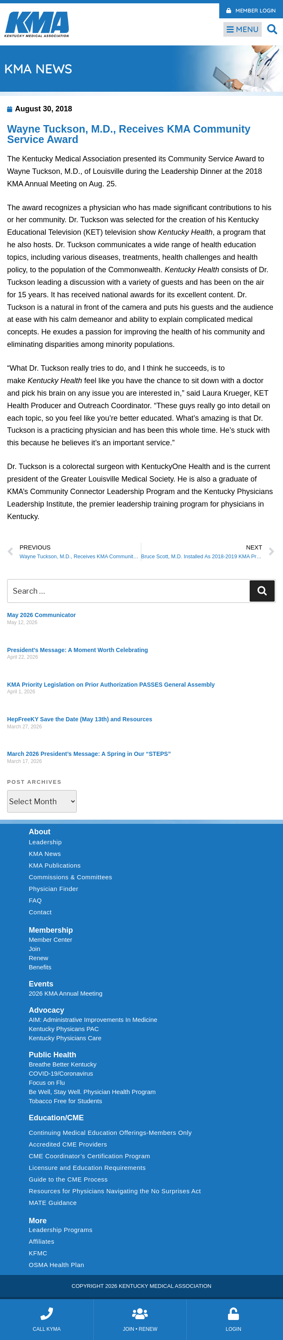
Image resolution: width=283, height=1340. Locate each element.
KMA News (45, 853)
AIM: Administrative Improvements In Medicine (93, 1019)
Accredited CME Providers (68, 1144)
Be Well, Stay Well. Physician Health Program (92, 1091)
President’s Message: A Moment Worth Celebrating (77, 650)
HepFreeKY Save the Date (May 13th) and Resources (79, 719)
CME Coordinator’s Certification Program (89, 1155)
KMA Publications (55, 865)
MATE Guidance (53, 1202)
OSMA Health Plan (56, 1264)
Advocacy (46, 1010)
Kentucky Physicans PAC (64, 1028)
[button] (272, 29)
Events (41, 984)
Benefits (40, 967)
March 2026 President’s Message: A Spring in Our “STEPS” (89, 753)
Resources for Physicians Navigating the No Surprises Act (115, 1190)
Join (34, 948)
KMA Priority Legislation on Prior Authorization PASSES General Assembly (111, 684)
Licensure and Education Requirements (87, 1167)
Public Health (52, 1055)
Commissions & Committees (70, 877)
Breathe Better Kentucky (63, 1064)
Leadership (47, 842)
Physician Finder (53, 888)
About (39, 832)
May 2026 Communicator (41, 615)
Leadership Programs (63, 1230)
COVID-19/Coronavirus (61, 1073)
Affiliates (43, 1241)
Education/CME (56, 1118)
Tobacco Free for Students (65, 1100)
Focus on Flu (47, 1082)
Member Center (50, 939)
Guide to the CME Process (68, 1179)
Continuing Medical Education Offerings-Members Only (110, 1132)
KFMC (38, 1253)
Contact (40, 912)
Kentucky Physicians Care (65, 1037)
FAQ (35, 900)
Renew (38, 957)
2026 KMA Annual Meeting (66, 993)
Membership (51, 930)
